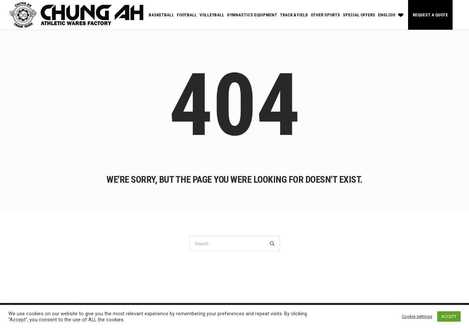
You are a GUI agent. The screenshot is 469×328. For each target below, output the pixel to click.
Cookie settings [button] (417, 316)
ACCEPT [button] (449, 316)
